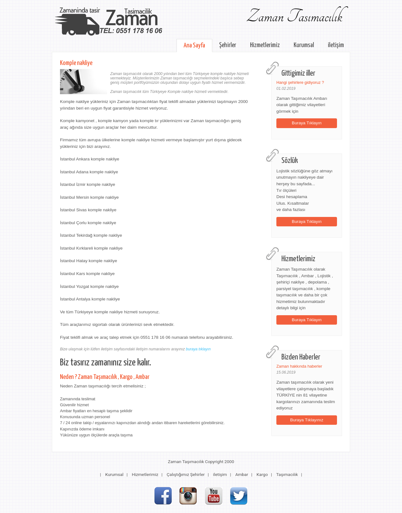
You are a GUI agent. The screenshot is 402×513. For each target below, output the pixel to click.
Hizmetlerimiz (265, 45)
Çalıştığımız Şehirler (186, 474)
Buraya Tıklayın (307, 123)
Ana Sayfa (194, 45)
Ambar (241, 474)
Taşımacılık (287, 474)
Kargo (262, 474)
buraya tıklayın (198, 349)
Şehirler (227, 45)
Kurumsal (304, 45)
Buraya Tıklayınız (306, 420)
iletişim (336, 45)
